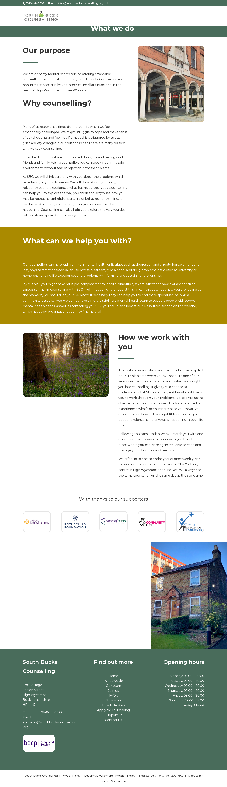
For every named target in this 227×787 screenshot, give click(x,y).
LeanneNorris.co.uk (113, 781)
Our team (113, 686)
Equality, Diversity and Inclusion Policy (109, 775)
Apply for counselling (113, 710)
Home (113, 676)
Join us (113, 690)
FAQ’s (113, 695)
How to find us (113, 705)
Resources (113, 700)
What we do (113, 681)
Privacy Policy (71, 775)
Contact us (113, 720)
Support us (113, 715)
